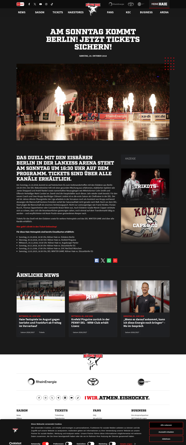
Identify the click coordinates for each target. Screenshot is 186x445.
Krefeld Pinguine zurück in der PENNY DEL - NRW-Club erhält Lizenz (90, 323)
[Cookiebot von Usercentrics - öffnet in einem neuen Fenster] (15, 440)
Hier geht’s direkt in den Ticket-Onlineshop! (36, 226)
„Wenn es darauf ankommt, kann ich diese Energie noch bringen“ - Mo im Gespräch (144, 323)
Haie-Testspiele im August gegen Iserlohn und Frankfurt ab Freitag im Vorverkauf (40, 323)
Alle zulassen (166, 421)
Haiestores (76, 12)
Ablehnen (166, 435)
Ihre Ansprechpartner (140, 415)
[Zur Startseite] (93, 10)
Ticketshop (59, 415)
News (18, 415)
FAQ (94, 415)
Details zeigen (126, 440)
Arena (164, 12)
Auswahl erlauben (166, 428)
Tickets (58, 12)
